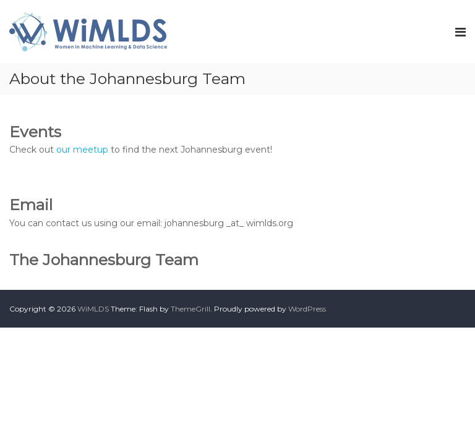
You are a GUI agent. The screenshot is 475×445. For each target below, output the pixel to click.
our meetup (82, 149)
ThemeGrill (190, 308)
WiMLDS (93, 308)
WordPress (307, 308)
